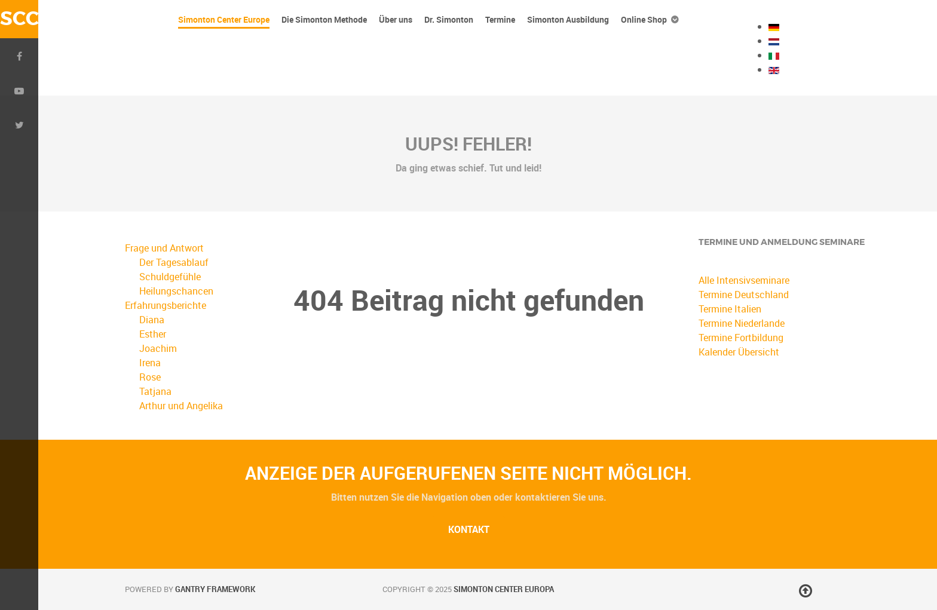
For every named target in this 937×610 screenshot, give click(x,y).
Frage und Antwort (164, 248)
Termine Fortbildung (741, 337)
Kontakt (468, 529)
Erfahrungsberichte (165, 305)
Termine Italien (730, 308)
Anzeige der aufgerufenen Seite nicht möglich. (468, 473)
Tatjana (155, 391)
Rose (150, 377)
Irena (150, 362)
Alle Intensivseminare (744, 280)
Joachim (158, 348)
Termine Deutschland (744, 294)
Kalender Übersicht (739, 351)
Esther (152, 334)
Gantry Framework (215, 589)
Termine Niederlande (742, 323)
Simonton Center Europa (504, 589)
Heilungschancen (176, 291)
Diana (151, 319)
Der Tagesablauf (174, 262)
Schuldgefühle (170, 276)
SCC (19, 19)
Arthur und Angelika (181, 405)
